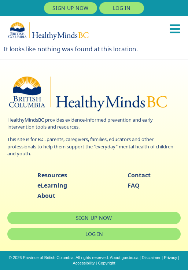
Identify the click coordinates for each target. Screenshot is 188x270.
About (46, 196)
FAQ (134, 185)
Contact (139, 175)
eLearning (52, 185)
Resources (52, 175)
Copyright (106, 263)
